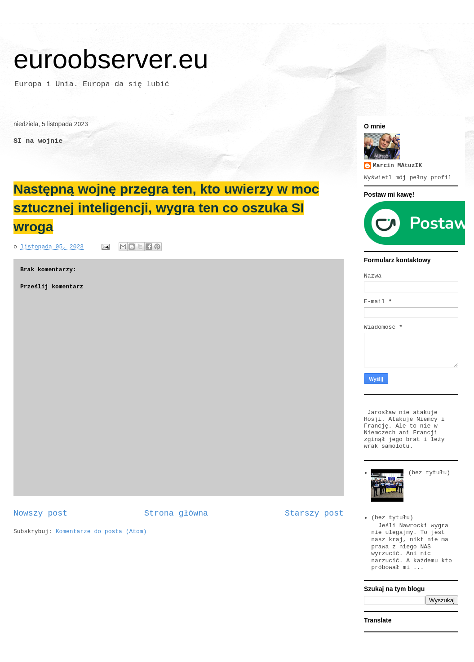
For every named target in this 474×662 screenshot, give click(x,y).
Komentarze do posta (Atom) (101, 531)
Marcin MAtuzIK (397, 165)
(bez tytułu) (429, 472)
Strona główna (176, 513)
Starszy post (314, 513)
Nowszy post (40, 513)
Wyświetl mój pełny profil (408, 177)
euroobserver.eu (110, 59)
